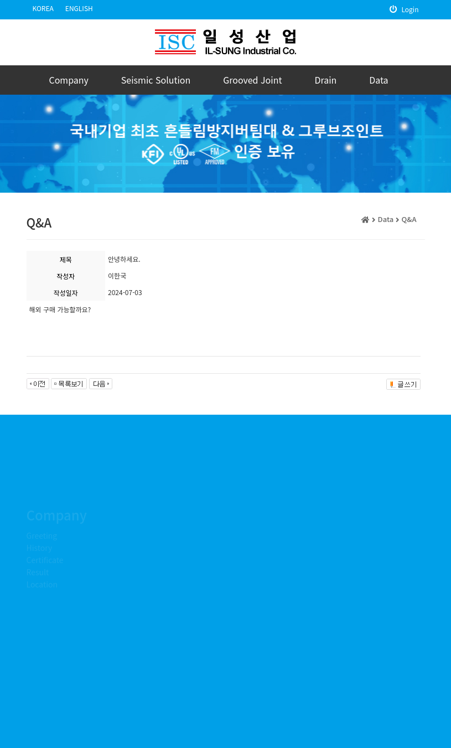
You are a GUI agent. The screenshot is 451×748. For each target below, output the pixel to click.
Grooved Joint (252, 79)
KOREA (43, 8)
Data (378, 79)
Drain (325, 79)
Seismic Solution (156, 79)
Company (68, 79)
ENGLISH (79, 8)
